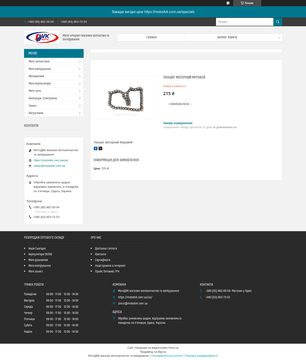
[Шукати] (277, 22)
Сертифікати (102, 260)
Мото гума (35, 91)
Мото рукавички (38, 260)
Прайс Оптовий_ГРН (107, 271)
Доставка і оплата (106, 248)
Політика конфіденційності (201, 355)
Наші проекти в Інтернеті (110, 266)
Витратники (36, 113)
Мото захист (35, 271)
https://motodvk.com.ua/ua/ (51, 160)
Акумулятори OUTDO (40, 254)
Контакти (100, 254)
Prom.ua (173, 347)
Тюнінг (33, 106)
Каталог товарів (227, 37)
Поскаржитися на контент (167, 355)
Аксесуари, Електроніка (43, 98)
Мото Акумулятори (40, 83)
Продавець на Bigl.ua (153, 351)
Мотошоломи (36, 76)
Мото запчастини (39, 61)
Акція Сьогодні (37, 248)
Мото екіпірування (40, 69)
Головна (151, 37)
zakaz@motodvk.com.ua (49, 165)
